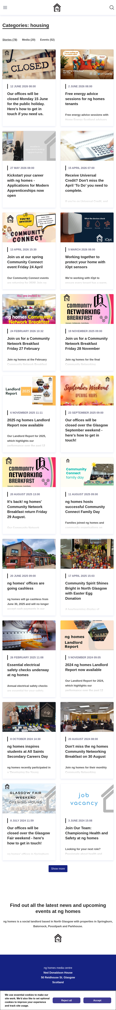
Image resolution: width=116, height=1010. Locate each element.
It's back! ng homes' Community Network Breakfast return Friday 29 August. (27, 509)
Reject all (66, 1000)
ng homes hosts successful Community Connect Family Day (85, 507)
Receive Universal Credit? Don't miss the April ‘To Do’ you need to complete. (86, 183)
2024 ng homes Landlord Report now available (86, 667)
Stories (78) (9, 39)
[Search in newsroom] (111, 7)
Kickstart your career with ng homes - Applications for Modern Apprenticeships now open (28, 185)
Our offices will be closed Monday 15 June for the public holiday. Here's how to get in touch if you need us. (27, 104)
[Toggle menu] (5, 7)
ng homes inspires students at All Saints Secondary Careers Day (27, 751)
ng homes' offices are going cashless (25, 585)
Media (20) (28, 39)
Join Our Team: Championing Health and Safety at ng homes (86, 833)
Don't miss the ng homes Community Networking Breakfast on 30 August (86, 751)
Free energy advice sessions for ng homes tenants (85, 99)
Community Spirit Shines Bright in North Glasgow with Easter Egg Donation (86, 590)
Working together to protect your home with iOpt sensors (85, 262)
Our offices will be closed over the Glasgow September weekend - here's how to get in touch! (86, 430)
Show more (58, 868)
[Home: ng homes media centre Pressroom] (57, 7)
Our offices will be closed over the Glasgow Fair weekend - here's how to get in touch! (28, 835)
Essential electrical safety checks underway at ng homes (28, 670)
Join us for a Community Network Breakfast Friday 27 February (28, 343)
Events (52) (47, 39)
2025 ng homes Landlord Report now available (28, 422)
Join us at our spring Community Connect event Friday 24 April (25, 262)
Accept (97, 1000)
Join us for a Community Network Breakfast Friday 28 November (86, 343)
